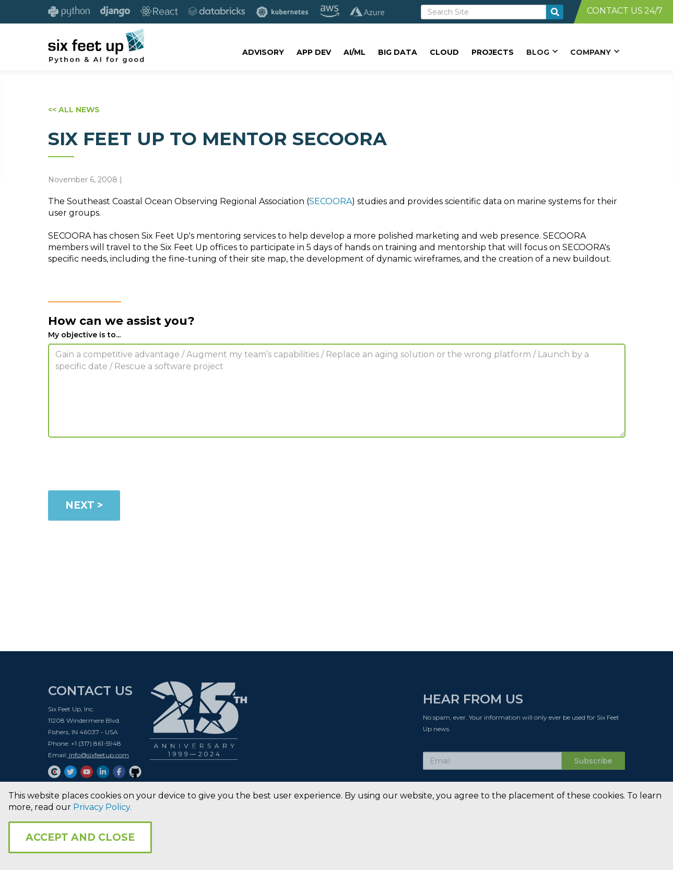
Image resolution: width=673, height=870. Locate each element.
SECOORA (330, 201)
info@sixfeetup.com (98, 757)
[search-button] (554, 12)
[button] (542, 51)
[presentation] (127, 465)
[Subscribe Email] (492, 763)
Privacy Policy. (102, 807)
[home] (96, 45)
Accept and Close (80, 837)
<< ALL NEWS (74, 109)
